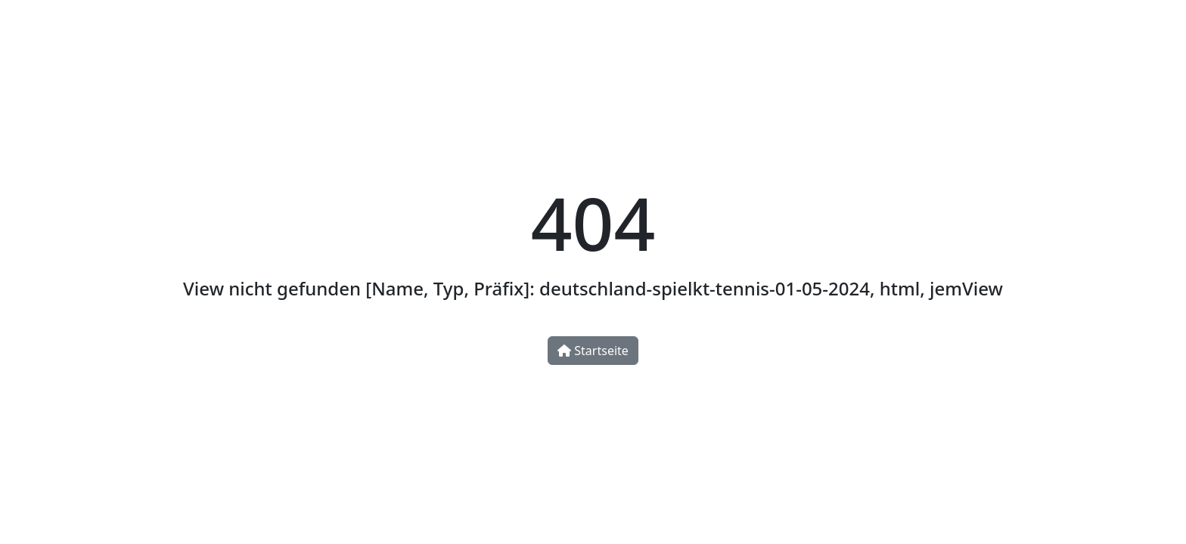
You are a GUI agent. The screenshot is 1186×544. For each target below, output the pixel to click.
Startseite (593, 350)
